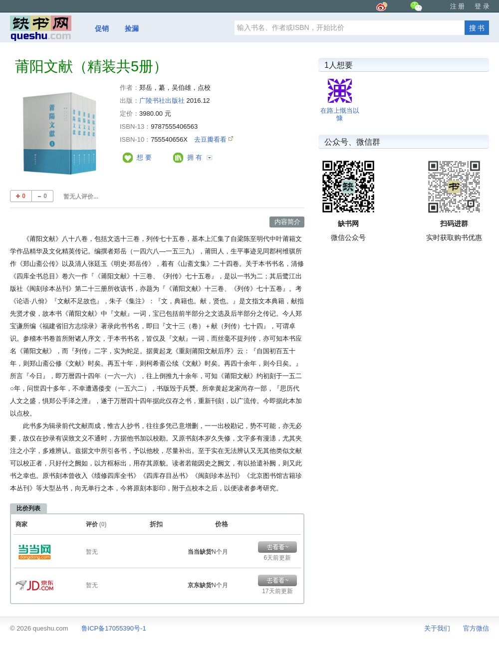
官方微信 (476, 628)
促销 (102, 28)
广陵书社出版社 (162, 100)
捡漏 (132, 28)
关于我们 (437, 628)
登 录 (482, 6)
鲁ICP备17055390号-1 (113, 628)
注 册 (457, 6)
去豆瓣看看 (211, 139)
